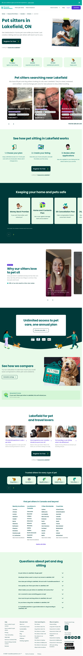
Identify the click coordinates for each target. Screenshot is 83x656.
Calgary (29, 516)
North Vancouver (31, 532)
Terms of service (29, 654)
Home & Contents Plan (11, 639)
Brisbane (44, 519)
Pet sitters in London (40, 631)
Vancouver (30, 511)
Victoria (29, 518)
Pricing (6, 632)
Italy (57, 530)
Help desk (7, 637)
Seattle (44, 523)
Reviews (7, 646)
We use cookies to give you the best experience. (18, 2)
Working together (24, 641)
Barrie (14, 521)
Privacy (39, 654)
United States (60, 509)
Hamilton (15, 516)
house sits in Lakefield (14, 47)
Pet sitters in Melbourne (41, 642)
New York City (45, 516)
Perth (43, 521)
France (58, 523)
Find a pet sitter (19, 7)
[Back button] (9, 124)
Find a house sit (30, 7)
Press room (22, 636)
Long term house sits (55, 626)
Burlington (15, 526)
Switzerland (59, 535)
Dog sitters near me (40, 629)
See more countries (62, 538)
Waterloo (15, 523)
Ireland (58, 533)
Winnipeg (29, 525)
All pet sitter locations (40, 647)
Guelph (14, 519)
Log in (68, 7)
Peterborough (16, 533)
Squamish (29, 535)
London (15, 514)
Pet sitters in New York (40, 633)
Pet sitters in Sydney (40, 640)
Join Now (76, 7)
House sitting (53, 624)
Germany (58, 519)
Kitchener (15, 530)
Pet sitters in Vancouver (41, 645)
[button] (58, 273)
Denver (43, 530)
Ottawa (15, 511)
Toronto (15, 509)
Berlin (43, 535)
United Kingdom (60, 511)
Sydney (43, 509)
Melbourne (44, 511)
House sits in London (55, 629)
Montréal (29, 514)
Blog (21, 633)
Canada (58, 516)
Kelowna (29, 523)
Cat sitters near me (40, 626)
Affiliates (22, 638)
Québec (29, 530)
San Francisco (45, 526)
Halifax (29, 528)
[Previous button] (48, 300)
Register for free (11, 41)
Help (63, 7)
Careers (22, 631)
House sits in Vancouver (56, 642)
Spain (57, 521)
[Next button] (13, 124)
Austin (43, 533)
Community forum (25, 626)
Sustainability (23, 629)
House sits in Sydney (55, 638)
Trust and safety (9, 635)
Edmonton (30, 521)
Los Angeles (45, 514)
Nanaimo (29, 537)
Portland (44, 528)
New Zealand (59, 526)
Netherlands (59, 528)
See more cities (46, 538)
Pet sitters (37, 624)
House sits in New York (55, 631)
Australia (58, 514)
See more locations (18, 538)
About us (22, 624)
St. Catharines (16, 535)
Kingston (15, 528)
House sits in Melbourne (56, 640)
